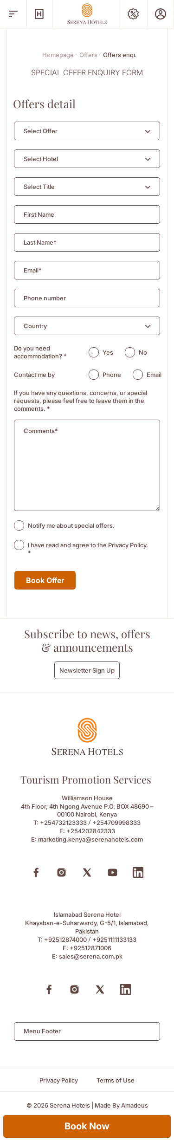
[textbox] (41, 131)
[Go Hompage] (87, 13)
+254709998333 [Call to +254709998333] (116, 822)
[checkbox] (19, 525)
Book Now (87, 1126)
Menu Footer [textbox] (42, 1031)
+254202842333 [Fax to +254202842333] (90, 831)
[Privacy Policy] (58, 1080)
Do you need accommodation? (40, 352)
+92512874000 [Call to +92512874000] (65, 939)
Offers (90, 54)
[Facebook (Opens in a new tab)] (36, 872)
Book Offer (45, 580)
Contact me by (34, 374)
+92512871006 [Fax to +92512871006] (90, 948)
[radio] (94, 352)
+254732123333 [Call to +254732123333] (63, 822)
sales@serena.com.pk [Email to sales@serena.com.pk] (90, 956)
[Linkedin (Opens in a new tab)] (138, 872)
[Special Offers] (133, 14)
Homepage (59, 54)
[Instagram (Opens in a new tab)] (61, 872)
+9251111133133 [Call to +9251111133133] (114, 939)
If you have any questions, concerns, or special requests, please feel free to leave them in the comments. (80, 400)
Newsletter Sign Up (87, 670)
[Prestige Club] (161, 14)
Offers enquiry (123, 54)
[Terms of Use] (116, 1080)
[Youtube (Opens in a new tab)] (112, 872)
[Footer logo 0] (87, 753)
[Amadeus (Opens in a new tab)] (134, 1105)
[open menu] (13, 14)
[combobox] (87, 131)
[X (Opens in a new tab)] (87, 872)
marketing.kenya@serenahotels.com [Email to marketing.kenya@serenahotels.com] (90, 839)
